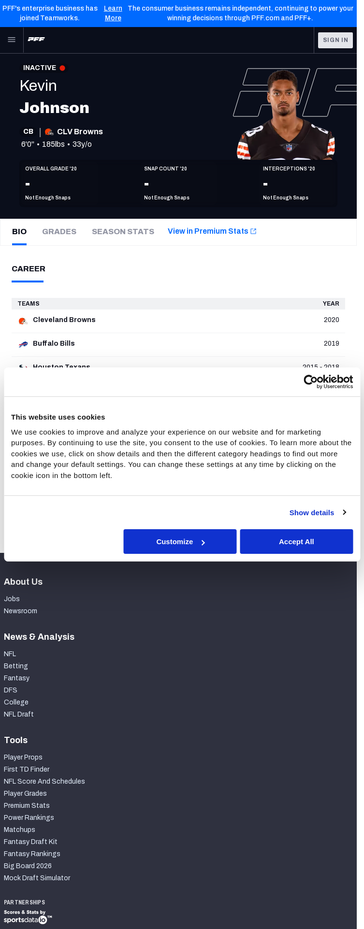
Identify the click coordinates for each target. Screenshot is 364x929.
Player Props (23, 757)
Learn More (113, 13)
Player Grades (25, 793)
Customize (180, 541)
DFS (10, 690)
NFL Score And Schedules (44, 781)
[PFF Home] (36, 40)
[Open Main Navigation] (11, 40)
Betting (16, 666)
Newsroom (20, 611)
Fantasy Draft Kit (31, 841)
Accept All (296, 541)
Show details (312, 512)
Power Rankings (29, 817)
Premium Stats (27, 805)
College (16, 702)
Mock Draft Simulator (37, 878)
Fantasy (16, 678)
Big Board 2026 (28, 866)
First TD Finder (26, 769)
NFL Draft (19, 714)
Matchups (19, 829)
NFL (10, 654)
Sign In (336, 40)
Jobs (12, 599)
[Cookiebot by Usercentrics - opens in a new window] (310, 382)
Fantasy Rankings (32, 854)
